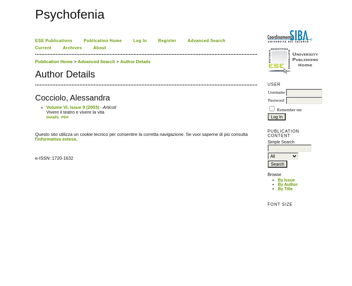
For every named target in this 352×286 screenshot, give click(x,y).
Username (276, 92)
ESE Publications (54, 41)
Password (276, 100)
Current (43, 48)
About (99, 48)
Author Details (135, 61)
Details (52, 117)
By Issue (286, 180)
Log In (140, 41)
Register (167, 41)
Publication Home (103, 41)
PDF (65, 117)
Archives (72, 48)
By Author (288, 184)
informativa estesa (56, 139)
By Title (285, 189)
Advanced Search (206, 41)
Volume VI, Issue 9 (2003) (72, 107)
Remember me (289, 110)
